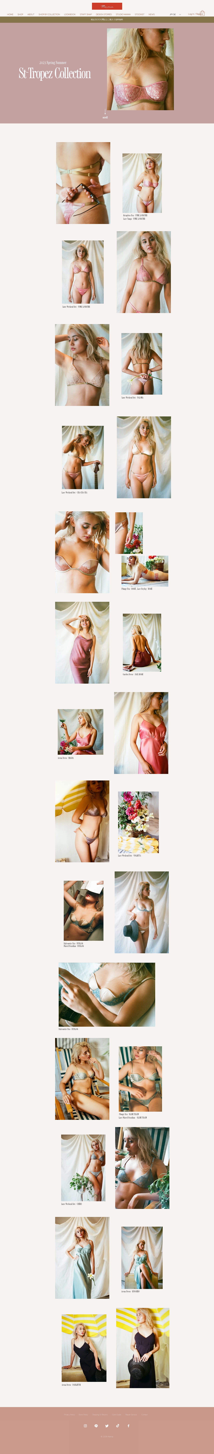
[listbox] (175, 14)
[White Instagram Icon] (85, 1426)
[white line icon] (96, 1426)
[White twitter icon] (107, 1426)
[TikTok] (118, 1426)
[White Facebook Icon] (128, 1426)
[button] (49, 14)
